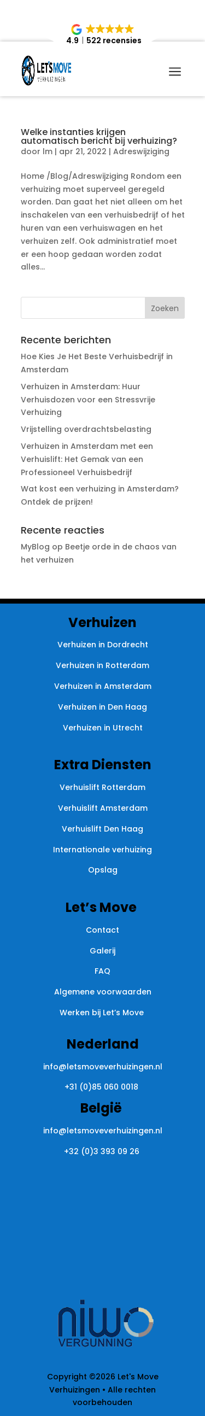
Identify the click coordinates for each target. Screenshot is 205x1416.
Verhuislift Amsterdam (103, 808)
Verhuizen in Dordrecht (102, 644)
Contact (102, 930)
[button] (103, 35)
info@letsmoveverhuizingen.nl (102, 1066)
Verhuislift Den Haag (102, 828)
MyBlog (35, 546)
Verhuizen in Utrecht (103, 727)
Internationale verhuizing (102, 849)
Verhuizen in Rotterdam (102, 665)
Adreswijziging (141, 151)
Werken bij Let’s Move (103, 1012)
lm (47, 151)
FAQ (102, 971)
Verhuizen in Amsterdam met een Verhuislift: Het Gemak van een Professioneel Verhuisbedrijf (87, 459)
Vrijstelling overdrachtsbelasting (86, 429)
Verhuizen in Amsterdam (102, 686)
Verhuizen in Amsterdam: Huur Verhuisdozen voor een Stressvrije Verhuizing (88, 399)
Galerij (102, 950)
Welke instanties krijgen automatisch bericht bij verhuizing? (99, 136)
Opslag (103, 869)
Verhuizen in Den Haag (102, 706)
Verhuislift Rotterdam (102, 787)
